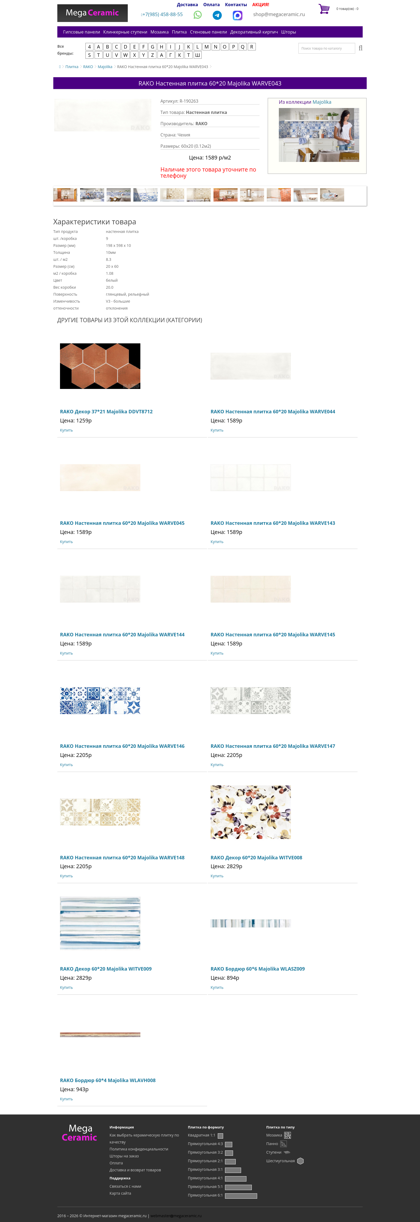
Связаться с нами (125, 1186)
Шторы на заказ (124, 1155)
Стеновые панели (208, 32)
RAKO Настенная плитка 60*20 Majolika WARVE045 (122, 523)
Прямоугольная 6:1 (205, 1195)
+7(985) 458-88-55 (162, 14)
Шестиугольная (280, 1160)
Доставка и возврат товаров (135, 1169)
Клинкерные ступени (125, 32)
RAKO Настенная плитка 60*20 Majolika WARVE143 (273, 523)
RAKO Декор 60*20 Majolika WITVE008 (256, 857)
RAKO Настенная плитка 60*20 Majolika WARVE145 (273, 634)
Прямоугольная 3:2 (205, 1152)
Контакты (236, 5)
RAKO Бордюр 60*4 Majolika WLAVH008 (108, 1080)
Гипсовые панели (81, 32)
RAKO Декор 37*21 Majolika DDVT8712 (106, 411)
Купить (66, 430)
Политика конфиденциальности (139, 1149)
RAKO (88, 66)
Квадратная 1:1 (202, 1135)
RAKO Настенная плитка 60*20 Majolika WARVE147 (273, 746)
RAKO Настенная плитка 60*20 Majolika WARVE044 (273, 411)
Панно (272, 1143)
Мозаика (160, 32)
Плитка (179, 32)
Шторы (288, 32)
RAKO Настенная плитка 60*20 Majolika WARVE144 (122, 634)
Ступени (274, 1152)
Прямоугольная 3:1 (205, 1169)
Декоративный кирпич (254, 32)
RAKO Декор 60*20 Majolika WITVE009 (106, 968)
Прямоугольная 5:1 (205, 1186)
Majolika (105, 66)
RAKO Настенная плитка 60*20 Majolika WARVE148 (122, 857)
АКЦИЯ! (260, 5)
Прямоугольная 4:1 (205, 1177)
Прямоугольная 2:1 (205, 1160)
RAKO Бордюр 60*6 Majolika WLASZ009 (258, 968)
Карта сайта (120, 1193)
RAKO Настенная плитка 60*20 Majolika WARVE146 (122, 746)
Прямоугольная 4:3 (205, 1143)
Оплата (211, 5)
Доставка (187, 5)
